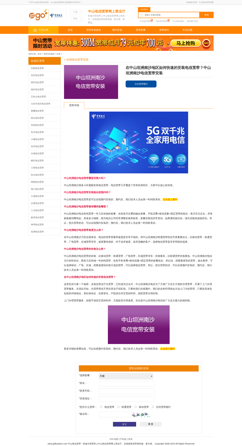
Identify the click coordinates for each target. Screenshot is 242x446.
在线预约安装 (191, 2)
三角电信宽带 (37, 167)
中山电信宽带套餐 (206, 2)
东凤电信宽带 (37, 125)
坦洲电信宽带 (37, 231)
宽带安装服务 (93, 30)
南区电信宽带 (37, 89)
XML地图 (113, 439)
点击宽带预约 (141, 84)
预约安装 (117, 30)
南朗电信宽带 (37, 182)
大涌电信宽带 (37, 196)
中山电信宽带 (145, 21)
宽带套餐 (141, 30)
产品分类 (43, 30)
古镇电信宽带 (37, 153)
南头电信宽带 (37, 118)
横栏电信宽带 (37, 160)
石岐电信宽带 (37, 68)
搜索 (206, 15)
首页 (70, 30)
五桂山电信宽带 (38, 96)
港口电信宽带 (37, 189)
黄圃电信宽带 (37, 111)
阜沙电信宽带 (37, 132)
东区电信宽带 (37, 75)
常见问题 (187, 30)
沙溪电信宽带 (37, 203)
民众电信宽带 (37, 175)
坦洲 (58, 54)
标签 (130, 439)
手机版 (123, 439)
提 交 (124, 424)
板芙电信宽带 (37, 217)
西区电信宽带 (37, 82)
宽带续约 (164, 30)
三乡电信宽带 (37, 210)
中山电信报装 (178, 21)
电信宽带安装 (162, 21)
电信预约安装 (192, 21)
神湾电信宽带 (37, 224)
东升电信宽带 (37, 146)
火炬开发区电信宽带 (40, 103)
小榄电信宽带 (37, 139)
